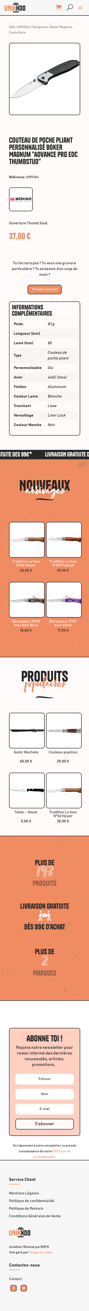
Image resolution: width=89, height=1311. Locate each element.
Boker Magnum (61, 27)
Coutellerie (17, 32)
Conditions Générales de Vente (35, 1216)
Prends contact (44, 289)
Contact (15, 1279)
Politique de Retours (26, 1208)
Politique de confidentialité (31, 1201)
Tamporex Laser (40, 1252)
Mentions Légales (24, 1193)
